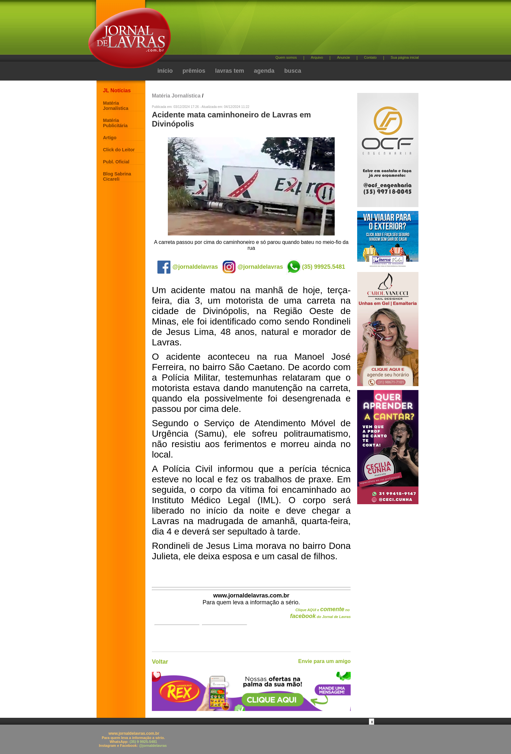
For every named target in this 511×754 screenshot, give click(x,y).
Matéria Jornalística (115, 105)
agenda (264, 71)
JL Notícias (117, 90)
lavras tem (229, 71)
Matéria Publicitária (115, 123)
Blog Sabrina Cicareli (117, 176)
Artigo (109, 137)
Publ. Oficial (116, 161)
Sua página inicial (405, 57)
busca (292, 71)
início (165, 71)
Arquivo (317, 57)
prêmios (193, 71)
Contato (370, 57)
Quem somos (286, 57)
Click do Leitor (119, 149)
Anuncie (343, 57)
